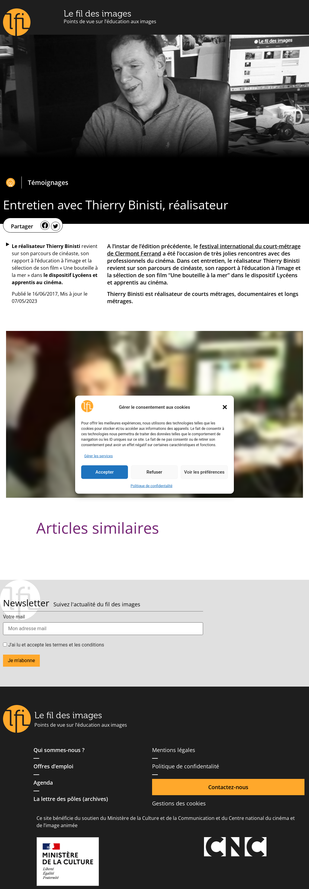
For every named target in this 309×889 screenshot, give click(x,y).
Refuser (154, 472)
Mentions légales (173, 750)
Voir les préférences (204, 472)
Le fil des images (97, 13)
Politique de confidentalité (152, 486)
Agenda (43, 782)
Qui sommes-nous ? (58, 750)
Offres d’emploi (53, 766)
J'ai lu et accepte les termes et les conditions (53, 645)
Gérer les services (98, 456)
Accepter (104, 472)
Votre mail (14, 616)
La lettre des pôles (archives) (70, 798)
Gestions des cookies (179, 803)
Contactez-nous (228, 787)
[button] (225, 407)
